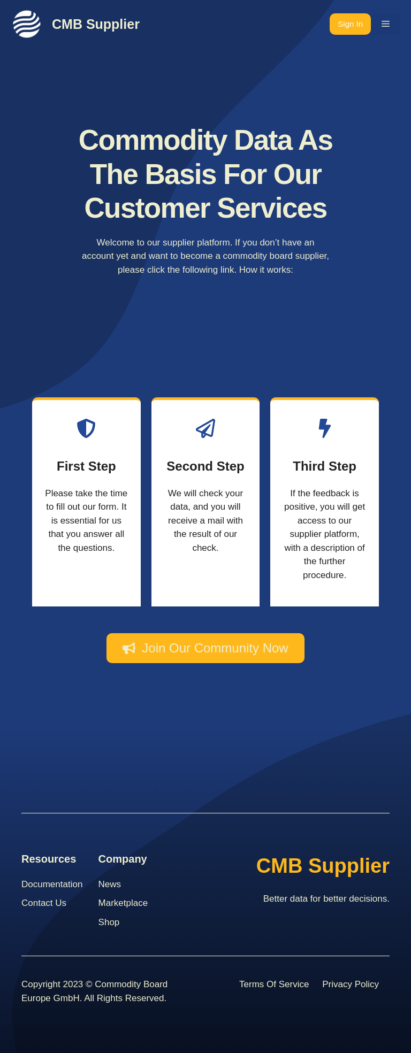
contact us (43, 903)
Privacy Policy (350, 984)
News (109, 884)
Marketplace (123, 903)
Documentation (51, 884)
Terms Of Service (274, 984)
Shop (109, 922)
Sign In (350, 23)
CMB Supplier (96, 24)
